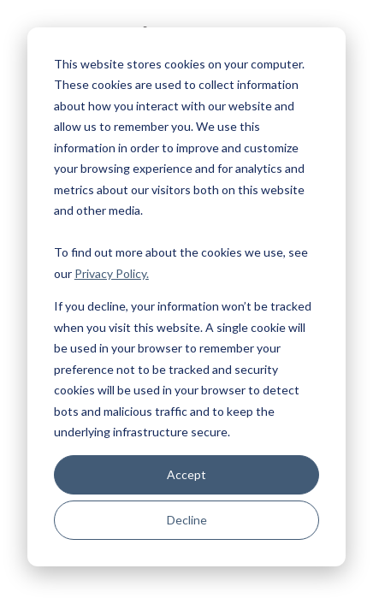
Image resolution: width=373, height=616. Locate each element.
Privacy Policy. (111, 273)
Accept (186, 474)
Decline (187, 519)
